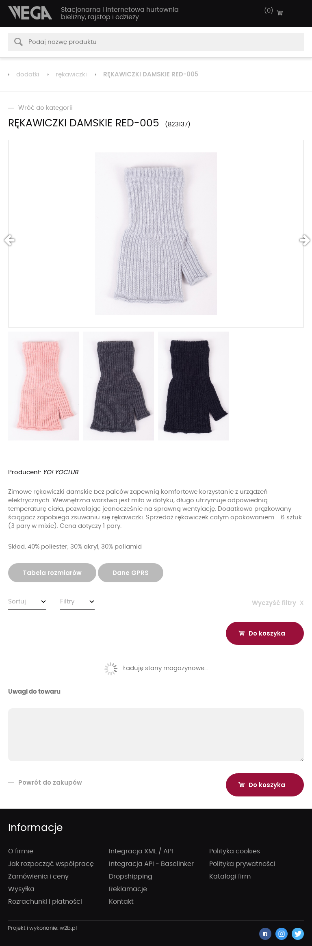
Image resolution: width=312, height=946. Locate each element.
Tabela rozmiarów (52, 572)
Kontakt (121, 901)
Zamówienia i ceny (38, 876)
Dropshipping (130, 876)
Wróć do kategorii (40, 108)
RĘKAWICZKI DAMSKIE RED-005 (150, 74)
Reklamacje (128, 889)
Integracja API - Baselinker (151, 864)
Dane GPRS (131, 572)
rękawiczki (71, 75)
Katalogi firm (230, 876)
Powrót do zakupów (45, 782)
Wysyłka (21, 889)
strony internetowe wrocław (42, 928)
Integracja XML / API (141, 851)
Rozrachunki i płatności (45, 901)
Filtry (67, 602)
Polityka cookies (234, 851)
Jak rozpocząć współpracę (51, 864)
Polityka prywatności (242, 864)
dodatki (27, 75)
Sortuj (17, 602)
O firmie (20, 851)
